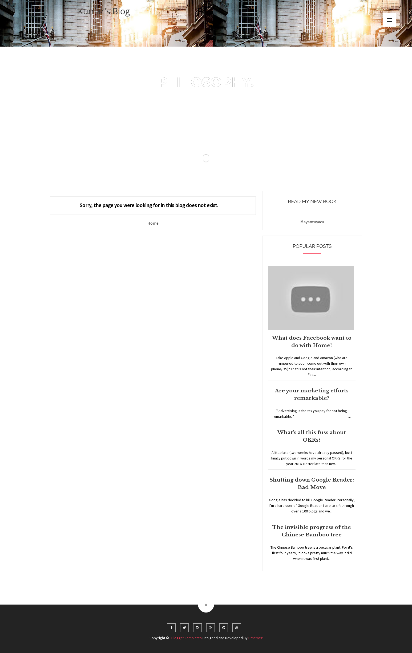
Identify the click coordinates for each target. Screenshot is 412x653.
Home (153, 223)
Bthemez (255, 637)
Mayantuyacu (312, 221)
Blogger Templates (186, 637)
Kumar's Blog (104, 11)
